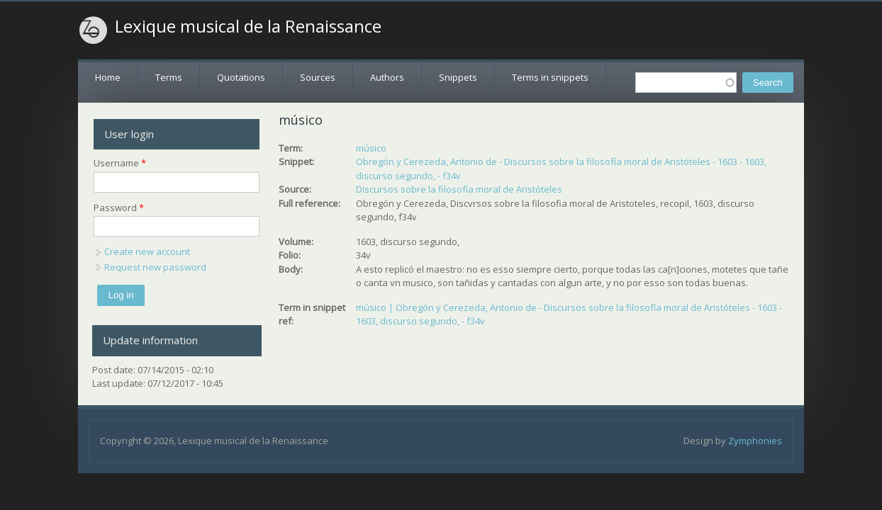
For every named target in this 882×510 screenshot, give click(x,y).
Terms (168, 77)
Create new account (147, 251)
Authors (387, 77)
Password (119, 207)
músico (371, 148)
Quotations (241, 77)
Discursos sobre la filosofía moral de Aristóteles (459, 189)
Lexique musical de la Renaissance (248, 26)
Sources (317, 77)
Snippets (458, 77)
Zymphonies (755, 440)
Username (120, 163)
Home (108, 77)
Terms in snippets (550, 77)
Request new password (155, 267)
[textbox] (686, 82)
